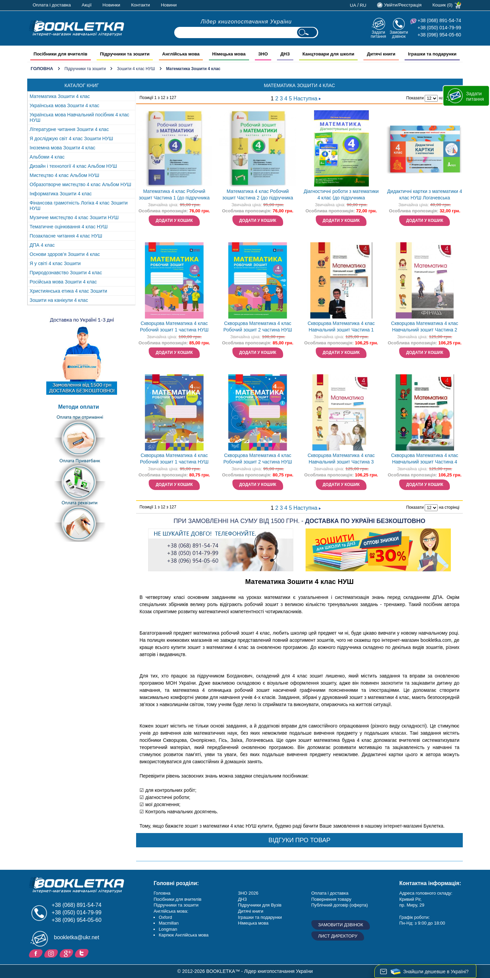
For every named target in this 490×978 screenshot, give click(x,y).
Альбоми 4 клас (47, 157)
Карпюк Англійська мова (183, 935)
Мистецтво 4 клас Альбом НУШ (64, 175)
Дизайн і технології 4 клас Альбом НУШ (73, 166)
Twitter (82, 953)
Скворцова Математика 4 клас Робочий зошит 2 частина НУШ (258, 326)
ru (363, 5)
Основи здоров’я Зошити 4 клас (65, 254)
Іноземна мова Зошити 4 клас (62, 147)
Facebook (36, 953)
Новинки (111, 4)
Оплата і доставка (52, 4)
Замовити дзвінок (399, 34)
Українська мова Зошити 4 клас (64, 105)
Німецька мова (253, 923)
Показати (415, 98)
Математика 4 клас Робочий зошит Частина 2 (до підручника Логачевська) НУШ (257, 195)
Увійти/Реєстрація (402, 4)
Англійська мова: (170, 911)
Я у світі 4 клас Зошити (55, 263)
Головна (42, 68)
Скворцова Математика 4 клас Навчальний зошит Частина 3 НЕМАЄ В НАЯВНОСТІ (341, 459)
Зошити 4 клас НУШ (136, 68)
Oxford (165, 917)
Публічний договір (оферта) (339, 905)
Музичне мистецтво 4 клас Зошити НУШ (74, 217)
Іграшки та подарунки (260, 917)
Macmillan (169, 923)
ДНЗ (242, 899)
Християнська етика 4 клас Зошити (68, 291)
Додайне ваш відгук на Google (67, 953)
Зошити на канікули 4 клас (59, 300)
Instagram (52, 953)
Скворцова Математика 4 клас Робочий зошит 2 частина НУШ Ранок (258, 459)
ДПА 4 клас (42, 245)
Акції (87, 4)
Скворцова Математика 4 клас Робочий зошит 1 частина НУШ (174, 326)
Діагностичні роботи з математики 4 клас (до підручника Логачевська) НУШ (341, 195)
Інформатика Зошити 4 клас (61, 193)
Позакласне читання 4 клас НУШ (66, 236)
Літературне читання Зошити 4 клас (69, 129)
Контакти (140, 4)
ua (353, 5)
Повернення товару (331, 899)
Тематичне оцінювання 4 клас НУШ (69, 226)
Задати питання (378, 34)
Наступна (307, 98)
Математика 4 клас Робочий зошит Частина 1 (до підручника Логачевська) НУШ (174, 195)
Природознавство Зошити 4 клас (66, 272)
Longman (168, 929)
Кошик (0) (442, 4)
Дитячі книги (250, 911)
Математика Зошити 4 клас (60, 96)
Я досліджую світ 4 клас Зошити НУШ (71, 138)
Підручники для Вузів (259, 905)
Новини (169, 4)
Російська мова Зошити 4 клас (63, 281)
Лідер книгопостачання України (246, 22)
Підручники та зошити (85, 68)
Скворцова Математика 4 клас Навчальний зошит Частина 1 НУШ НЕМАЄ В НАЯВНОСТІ (341, 327)
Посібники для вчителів (177, 899)
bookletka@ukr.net (76, 937)
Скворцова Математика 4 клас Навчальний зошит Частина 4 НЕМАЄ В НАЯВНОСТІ (424, 459)
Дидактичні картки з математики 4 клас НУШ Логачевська (424, 194)
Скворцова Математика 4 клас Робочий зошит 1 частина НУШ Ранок (174, 459)
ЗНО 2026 (248, 893)
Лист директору (338, 936)
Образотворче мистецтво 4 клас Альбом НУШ (80, 184)
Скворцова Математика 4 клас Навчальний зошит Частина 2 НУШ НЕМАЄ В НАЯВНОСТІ (424, 327)
